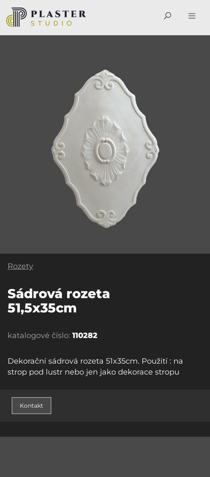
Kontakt (31, 405)
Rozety (20, 266)
